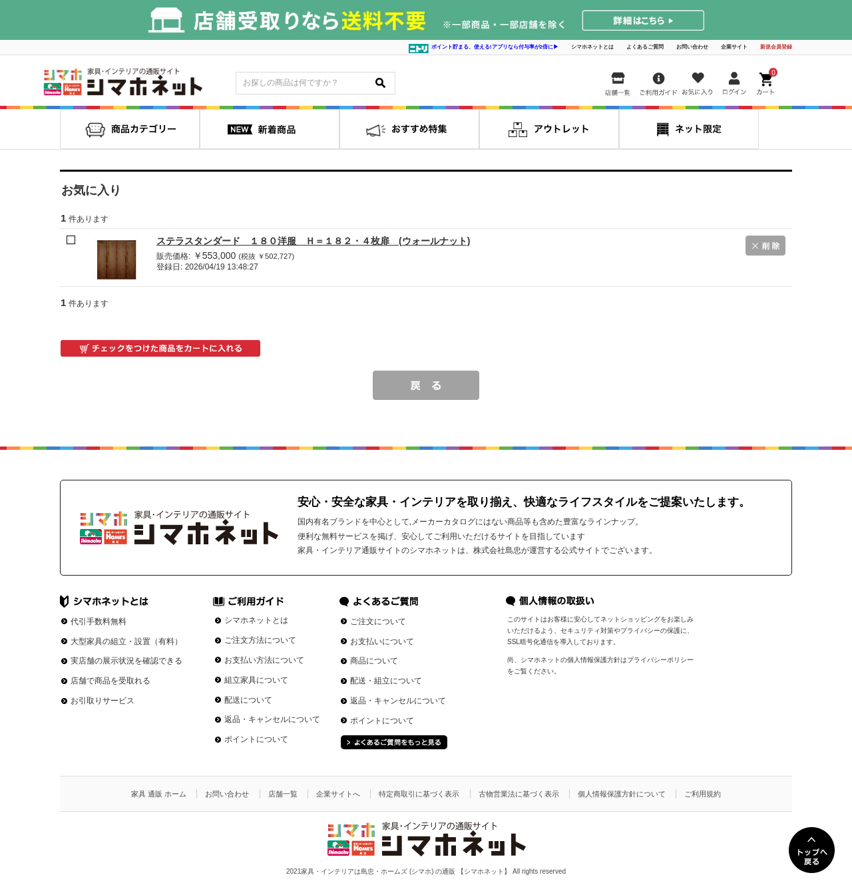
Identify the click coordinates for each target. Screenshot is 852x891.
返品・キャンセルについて (272, 719)
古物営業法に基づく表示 (519, 794)
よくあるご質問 (645, 47)
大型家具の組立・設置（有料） (126, 641)
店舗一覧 (283, 794)
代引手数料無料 (98, 621)
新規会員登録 (776, 47)
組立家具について (256, 680)
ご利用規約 (702, 794)
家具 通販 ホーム (158, 794)
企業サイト (734, 47)
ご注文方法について (260, 640)
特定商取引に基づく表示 (419, 794)
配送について (248, 700)
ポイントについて (256, 739)
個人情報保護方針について (622, 794)
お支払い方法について (264, 660)
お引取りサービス (102, 700)
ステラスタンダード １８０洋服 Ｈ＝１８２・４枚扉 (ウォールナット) (313, 241)
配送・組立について (386, 680)
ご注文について (378, 621)
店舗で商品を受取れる (110, 680)
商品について (374, 660)
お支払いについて (382, 641)
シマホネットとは (592, 47)
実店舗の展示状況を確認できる (126, 660)
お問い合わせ (692, 47)
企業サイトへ (338, 794)
